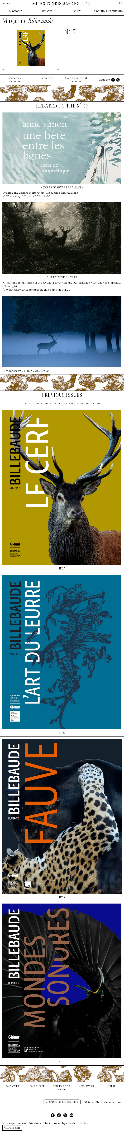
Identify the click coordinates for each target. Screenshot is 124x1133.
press (111, 1085)
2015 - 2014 (82, 403)
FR (3, 3)
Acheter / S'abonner (15, 79)
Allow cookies (12, 1127)
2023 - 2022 (28, 403)
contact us (12, 1085)
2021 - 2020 (42, 403)
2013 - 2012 (96, 403)
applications (87, 1085)
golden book (37, 1085)
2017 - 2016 (69, 403)
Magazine (27, 21)
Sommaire (46, 77)
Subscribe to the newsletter (105, 1102)
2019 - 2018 (55, 403)
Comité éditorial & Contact (77, 79)
